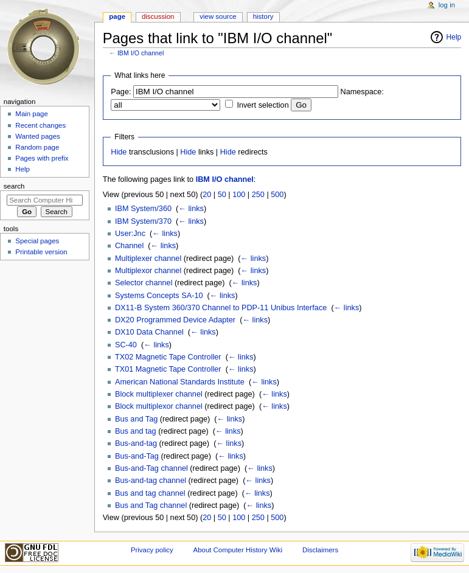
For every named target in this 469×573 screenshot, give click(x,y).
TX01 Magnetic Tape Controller (168, 369)
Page (117, 16)
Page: (121, 92)
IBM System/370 (143, 221)
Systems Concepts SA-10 (159, 295)
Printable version (41, 251)
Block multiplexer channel (159, 394)
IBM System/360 (143, 208)
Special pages (37, 241)
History (263, 16)
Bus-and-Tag (137, 456)
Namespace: (362, 92)
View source (218, 16)
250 (258, 194)
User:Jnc (130, 233)
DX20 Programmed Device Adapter (175, 320)
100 (238, 194)
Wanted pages (37, 136)
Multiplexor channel (148, 270)
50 (222, 194)
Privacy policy (152, 550)
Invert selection (262, 105)
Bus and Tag (136, 419)
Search (14, 186)
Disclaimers (320, 550)
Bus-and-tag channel (150, 480)
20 (207, 194)
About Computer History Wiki (238, 550)
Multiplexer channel (148, 258)
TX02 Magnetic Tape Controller (168, 357)
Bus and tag (135, 431)
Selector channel (144, 283)
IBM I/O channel (140, 53)
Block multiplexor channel (159, 406)
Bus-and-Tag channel (151, 468)
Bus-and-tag (136, 443)
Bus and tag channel (150, 493)
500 (277, 194)
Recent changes (40, 125)
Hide (119, 152)
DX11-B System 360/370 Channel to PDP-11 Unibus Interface (221, 308)
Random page (37, 147)
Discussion (158, 16)
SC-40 (126, 345)
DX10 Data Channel (149, 332)
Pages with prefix (41, 158)
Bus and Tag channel (151, 505)
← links (191, 208)
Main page (31, 113)
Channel (129, 245)
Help (454, 37)
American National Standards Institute (180, 382)
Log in (447, 5)
